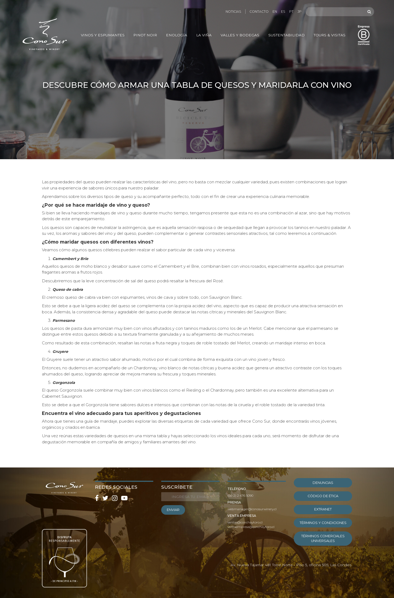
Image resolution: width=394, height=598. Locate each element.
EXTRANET (323, 509)
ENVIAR (173, 510)
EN (275, 12)
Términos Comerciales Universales (323, 538)
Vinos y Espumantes (103, 35)
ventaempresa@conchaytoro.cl (250, 527)
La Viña (204, 35)
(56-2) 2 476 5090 (240, 495)
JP (299, 12)
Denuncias (323, 483)
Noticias (233, 12)
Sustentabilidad (286, 35)
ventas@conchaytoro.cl (244, 522)
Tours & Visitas (329, 35)
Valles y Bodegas (240, 35)
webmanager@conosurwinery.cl (252, 509)
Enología (176, 35)
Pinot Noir (145, 35)
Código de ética (323, 496)
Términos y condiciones (323, 523)
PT (291, 12)
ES (283, 12)
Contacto (259, 12)
